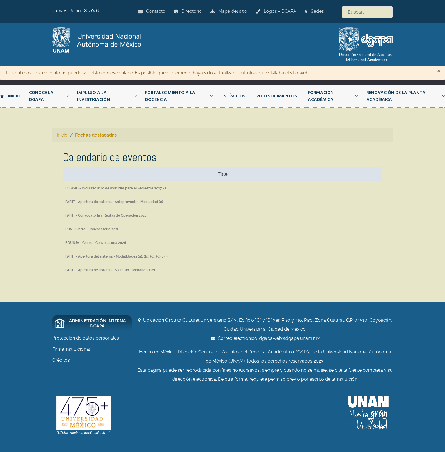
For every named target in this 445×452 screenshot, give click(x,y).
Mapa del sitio (228, 11)
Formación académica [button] (333, 95)
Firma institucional (71, 349)
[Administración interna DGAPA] (94, 323)
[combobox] (367, 12)
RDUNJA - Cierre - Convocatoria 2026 (95, 243)
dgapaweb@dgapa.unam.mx (289, 338)
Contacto (151, 11)
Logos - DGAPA (276, 11)
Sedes (314, 11)
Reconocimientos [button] (276, 96)
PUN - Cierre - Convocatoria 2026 (92, 229)
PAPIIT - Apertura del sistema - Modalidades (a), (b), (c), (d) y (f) (116, 256)
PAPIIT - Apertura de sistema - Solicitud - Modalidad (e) (110, 270)
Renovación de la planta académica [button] (405, 95)
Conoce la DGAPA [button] (49, 95)
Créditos (61, 360)
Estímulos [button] (233, 96)
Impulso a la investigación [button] (107, 95)
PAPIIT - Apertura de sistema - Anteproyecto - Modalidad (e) (114, 202)
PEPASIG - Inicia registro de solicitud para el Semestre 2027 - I (115, 188)
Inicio (10, 96)
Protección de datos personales (85, 338)
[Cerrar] (439, 70)
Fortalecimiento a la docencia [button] (179, 95)
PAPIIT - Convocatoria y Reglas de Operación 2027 (106, 215)
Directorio (188, 11)
